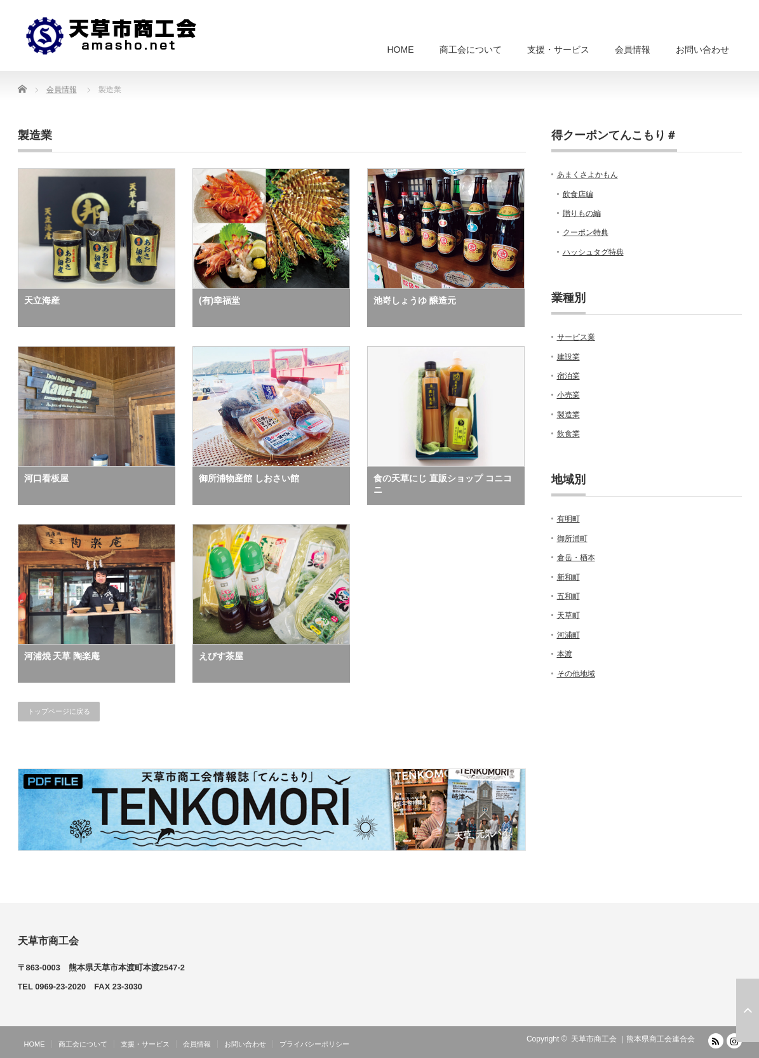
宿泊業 (568, 376)
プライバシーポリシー (314, 1044)
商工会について (471, 49)
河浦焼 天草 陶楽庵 (62, 656)
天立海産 (42, 300)
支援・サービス (558, 49)
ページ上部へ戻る (747, 1010)
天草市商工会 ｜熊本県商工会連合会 (633, 1039)
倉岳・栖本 (576, 557)
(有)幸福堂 (219, 300)
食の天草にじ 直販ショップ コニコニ (442, 484)
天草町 (568, 615)
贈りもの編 (582, 213)
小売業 (568, 395)
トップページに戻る (58, 711)
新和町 (568, 577)
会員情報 (632, 49)
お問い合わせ (702, 49)
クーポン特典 (585, 232)
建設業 (568, 356)
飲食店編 (578, 194)
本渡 (564, 654)
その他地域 (576, 673)
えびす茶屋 (221, 656)
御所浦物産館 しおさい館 (249, 478)
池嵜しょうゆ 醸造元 (414, 300)
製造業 (568, 414)
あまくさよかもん (587, 174)
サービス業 (576, 337)
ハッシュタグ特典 (593, 252)
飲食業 (568, 433)
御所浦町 (572, 538)
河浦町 (568, 635)
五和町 (568, 596)
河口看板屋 (46, 478)
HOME (400, 49)
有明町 (568, 518)
